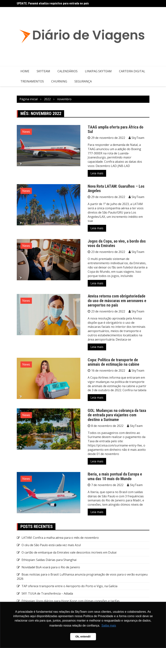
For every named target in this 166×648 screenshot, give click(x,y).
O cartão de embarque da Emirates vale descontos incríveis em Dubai (69, 552)
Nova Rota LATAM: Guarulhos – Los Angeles (116, 188)
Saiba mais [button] (109, 625)
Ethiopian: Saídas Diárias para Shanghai (49, 560)
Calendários (67, 71)
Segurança (83, 81)
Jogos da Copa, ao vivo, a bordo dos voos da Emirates (117, 243)
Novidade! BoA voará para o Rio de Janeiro (51, 567)
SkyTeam (43, 71)
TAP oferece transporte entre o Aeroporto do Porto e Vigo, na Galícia (69, 586)
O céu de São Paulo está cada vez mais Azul (51, 545)
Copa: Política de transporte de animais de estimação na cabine (113, 362)
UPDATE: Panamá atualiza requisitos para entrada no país (53, 3)
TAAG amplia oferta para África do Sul (115, 129)
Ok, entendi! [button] (83, 636)
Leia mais (96, 173)
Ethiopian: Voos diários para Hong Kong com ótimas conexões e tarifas (71, 601)
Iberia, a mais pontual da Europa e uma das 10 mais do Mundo (115, 476)
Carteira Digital (132, 71)
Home (24, 71)
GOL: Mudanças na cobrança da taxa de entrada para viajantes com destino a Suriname (117, 415)
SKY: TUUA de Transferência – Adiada (47, 593)
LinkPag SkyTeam (98, 71)
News (26, 132)
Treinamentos (32, 81)
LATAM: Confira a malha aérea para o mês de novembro (60, 538)
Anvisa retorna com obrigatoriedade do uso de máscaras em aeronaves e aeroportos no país (117, 300)
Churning (59, 81)
